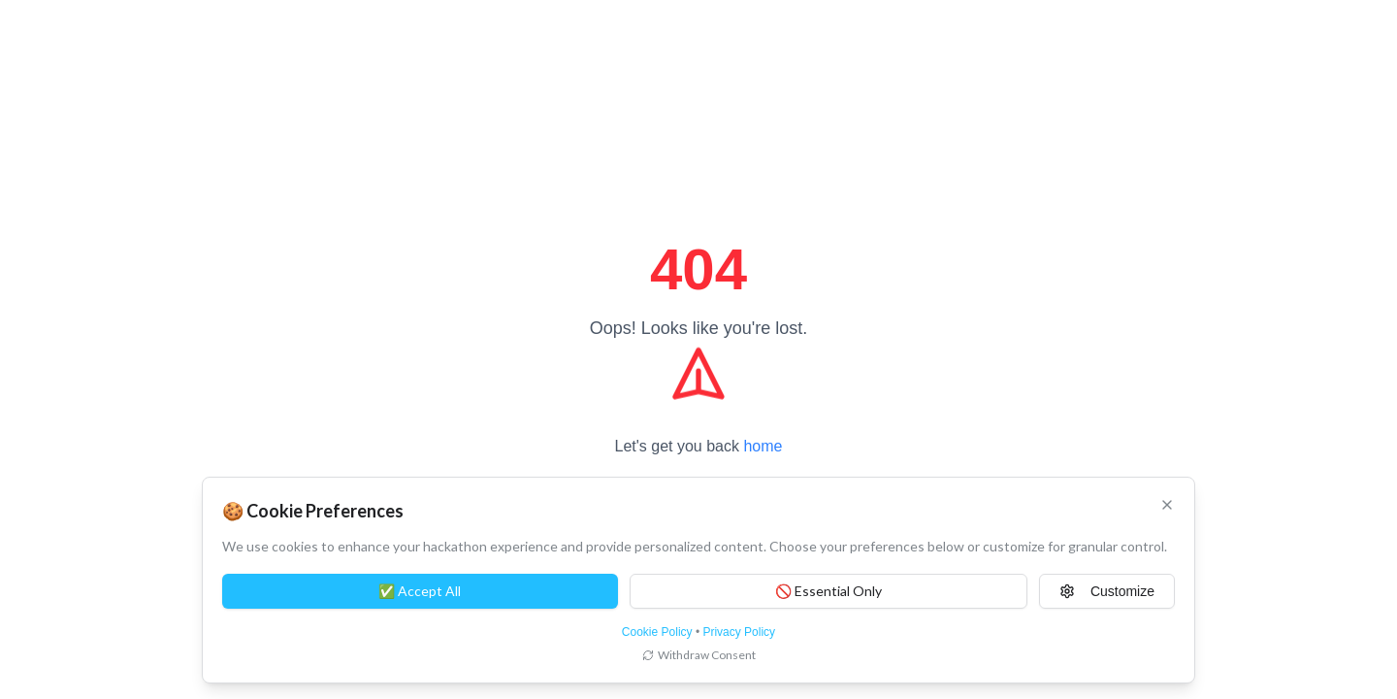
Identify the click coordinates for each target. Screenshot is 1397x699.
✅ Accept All (419, 590)
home (762, 446)
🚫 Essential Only (828, 590)
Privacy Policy (738, 632)
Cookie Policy (657, 632)
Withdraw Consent (699, 655)
